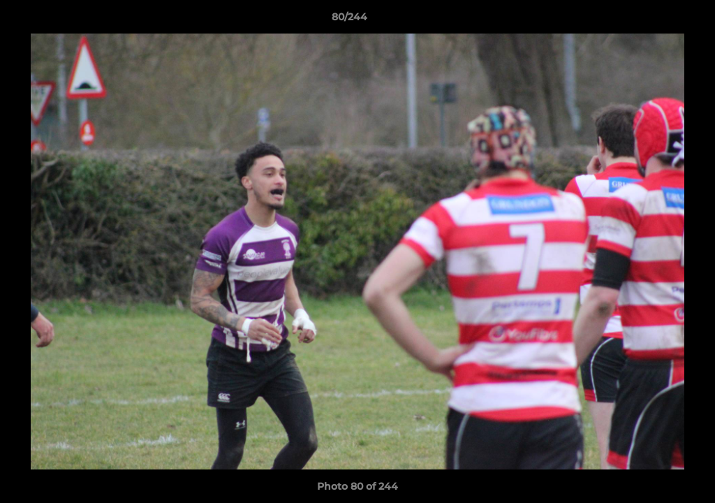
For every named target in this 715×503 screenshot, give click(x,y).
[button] (656, 20)
